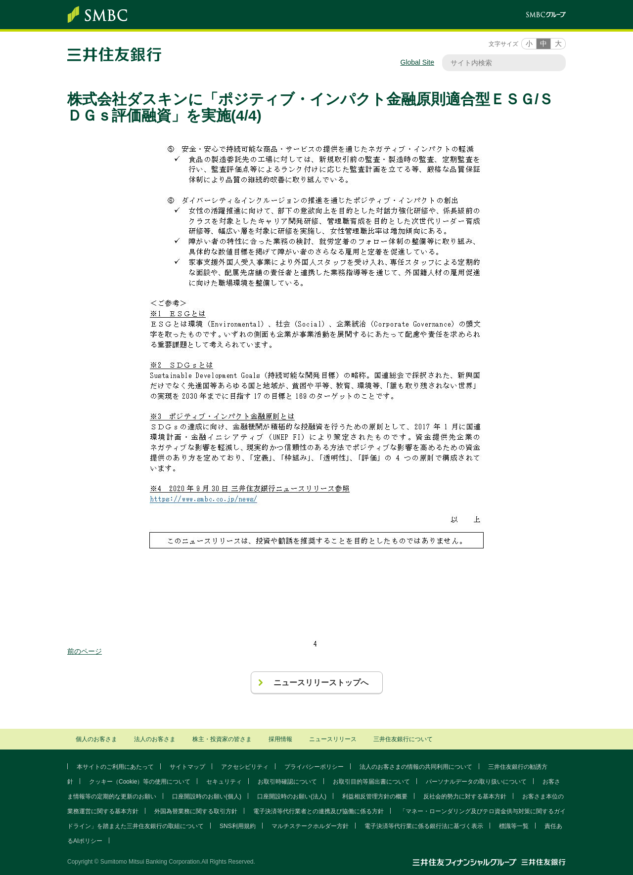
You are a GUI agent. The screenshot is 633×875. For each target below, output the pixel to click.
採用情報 (280, 739)
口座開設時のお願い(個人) (206, 796)
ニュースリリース (333, 739)
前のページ (84, 651)
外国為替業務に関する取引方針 (195, 811)
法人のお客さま (155, 739)
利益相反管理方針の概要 (374, 796)
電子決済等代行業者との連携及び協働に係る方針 (318, 811)
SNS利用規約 (238, 826)
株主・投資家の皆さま (222, 739)
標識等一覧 (514, 826)
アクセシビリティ (245, 766)
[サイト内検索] (499, 63)
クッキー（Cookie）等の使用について (139, 781)
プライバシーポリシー (314, 766)
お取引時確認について (287, 781)
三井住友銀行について (403, 739)
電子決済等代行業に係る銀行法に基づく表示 (423, 826)
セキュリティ (224, 781)
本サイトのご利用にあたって (115, 766)
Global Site (417, 62)
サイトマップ (187, 766)
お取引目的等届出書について (371, 781)
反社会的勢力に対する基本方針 (464, 796)
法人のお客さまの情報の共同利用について (416, 766)
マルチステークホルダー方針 (310, 826)
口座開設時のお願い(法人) (291, 796)
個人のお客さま (96, 739)
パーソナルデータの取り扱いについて (476, 781)
